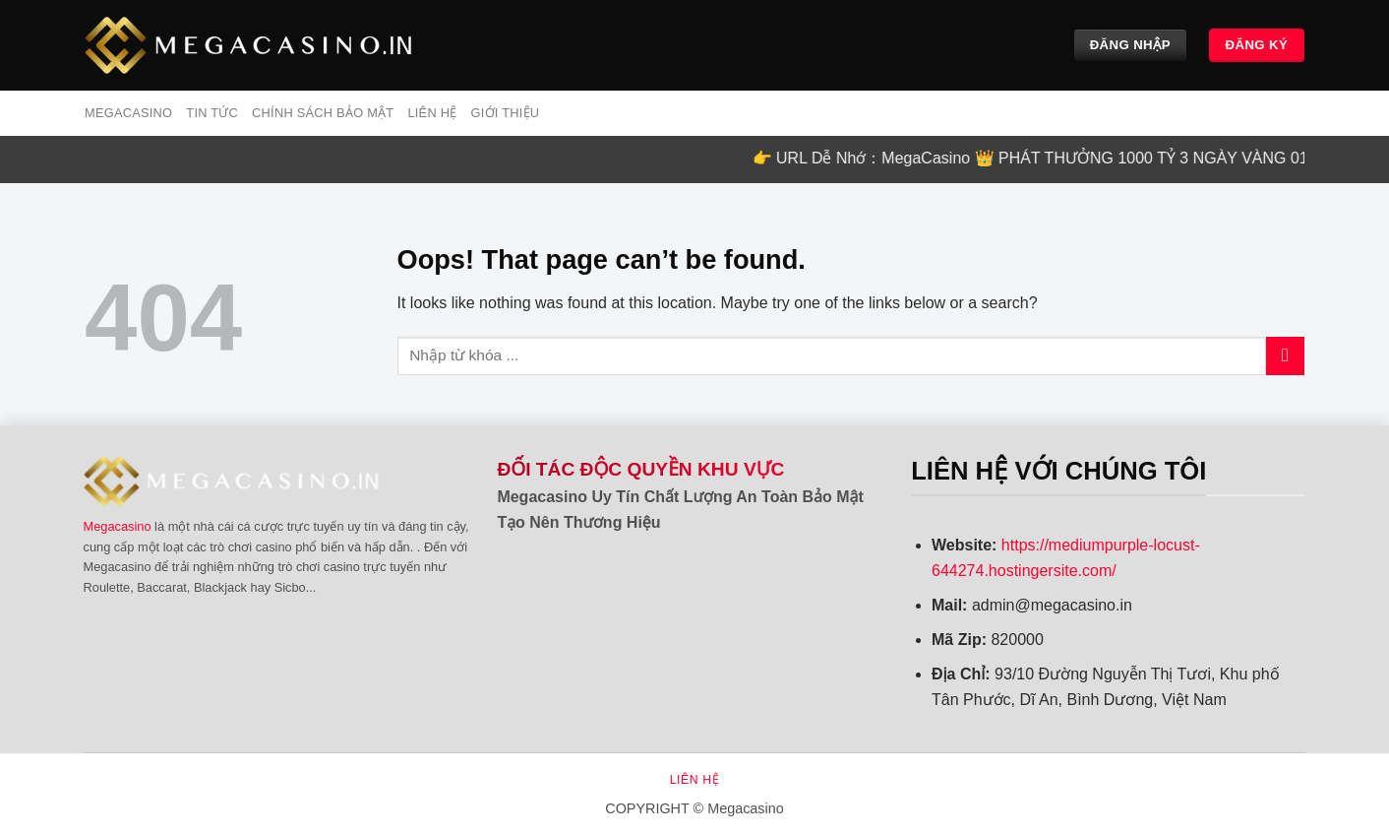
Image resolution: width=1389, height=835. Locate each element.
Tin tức (212, 112)
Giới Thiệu (504, 112)
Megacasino (117, 526)
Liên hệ (431, 112)
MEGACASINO (128, 112)
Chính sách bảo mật (322, 112)
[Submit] (1285, 356)
